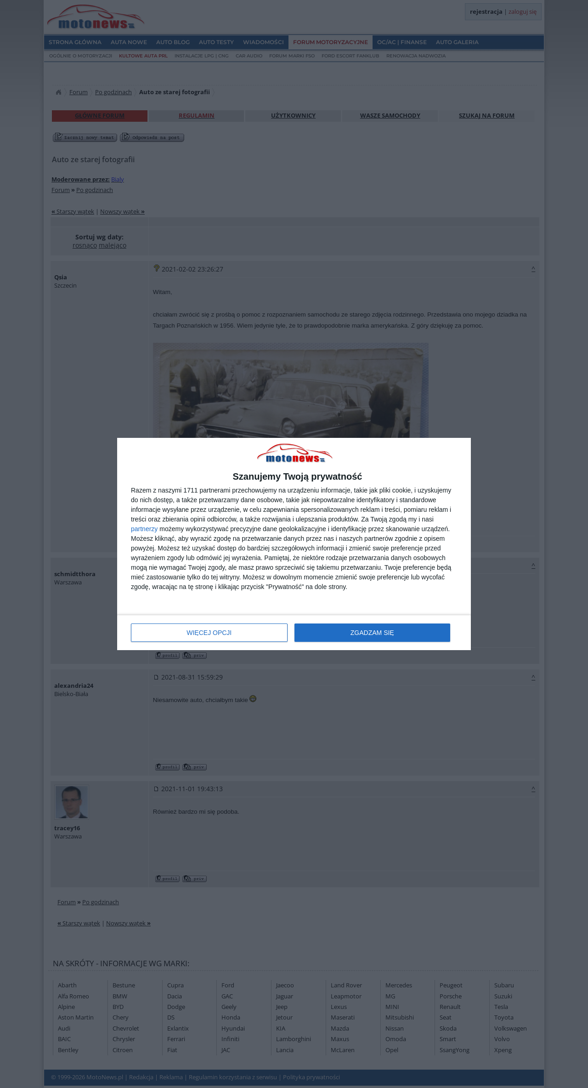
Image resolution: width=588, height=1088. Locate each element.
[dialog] (294, 544)
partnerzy (144, 529)
